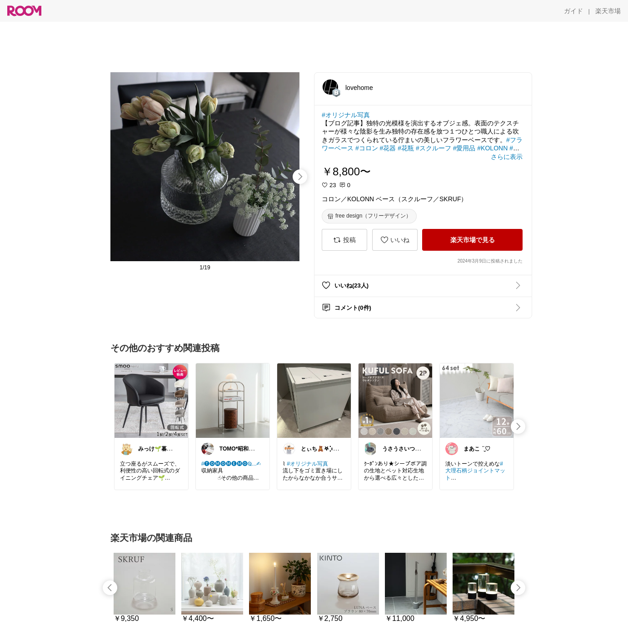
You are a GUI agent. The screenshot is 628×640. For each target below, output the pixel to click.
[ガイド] (573, 11)
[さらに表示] (507, 157)
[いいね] (395, 240)
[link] (151, 400)
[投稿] (344, 240)
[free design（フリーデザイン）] (369, 216)
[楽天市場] (608, 11)
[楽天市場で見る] (472, 240)
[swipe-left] (110, 587)
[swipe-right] (300, 176)
